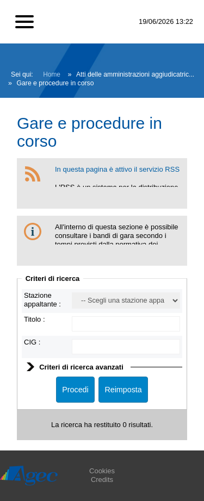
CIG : (32, 342)
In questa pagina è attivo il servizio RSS (117, 169)
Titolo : (34, 319)
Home (51, 74)
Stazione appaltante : (42, 299)
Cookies (102, 471)
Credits (102, 479)
